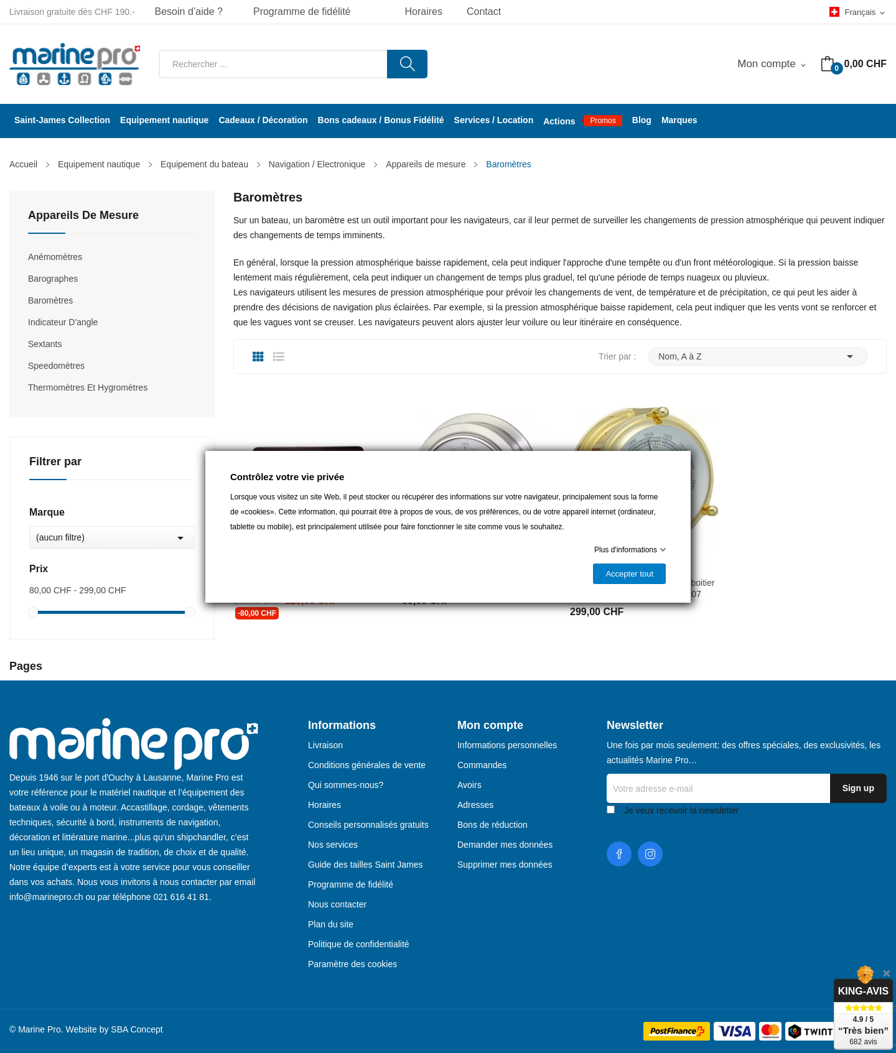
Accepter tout (629, 573)
